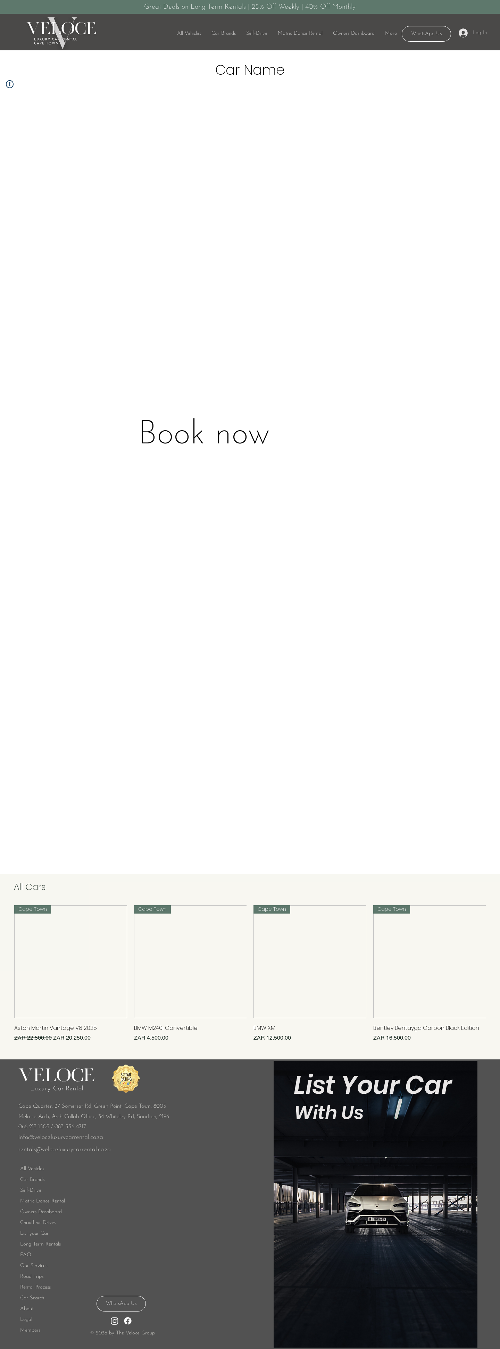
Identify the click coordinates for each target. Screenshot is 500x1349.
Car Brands (32, 1179)
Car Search (32, 1298)
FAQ (25, 1255)
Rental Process (35, 1287)
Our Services (33, 1265)
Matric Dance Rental (42, 1201)
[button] (257, 33)
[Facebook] (128, 1321)
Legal (26, 1319)
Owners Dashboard (41, 1212)
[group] (250, 973)
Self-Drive (30, 1190)
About (27, 1308)
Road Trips (31, 1276)
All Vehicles (32, 1169)
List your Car (34, 1233)
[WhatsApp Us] (426, 34)
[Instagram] (114, 1321)
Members (30, 1330)
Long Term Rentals (40, 1244)
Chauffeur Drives (38, 1222)
